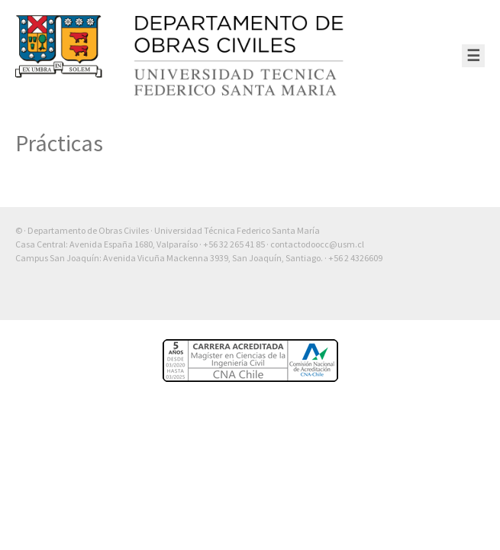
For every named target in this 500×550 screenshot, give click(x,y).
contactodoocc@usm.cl (317, 244)
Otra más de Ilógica (441, 297)
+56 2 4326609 (355, 258)
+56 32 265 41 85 (234, 244)
